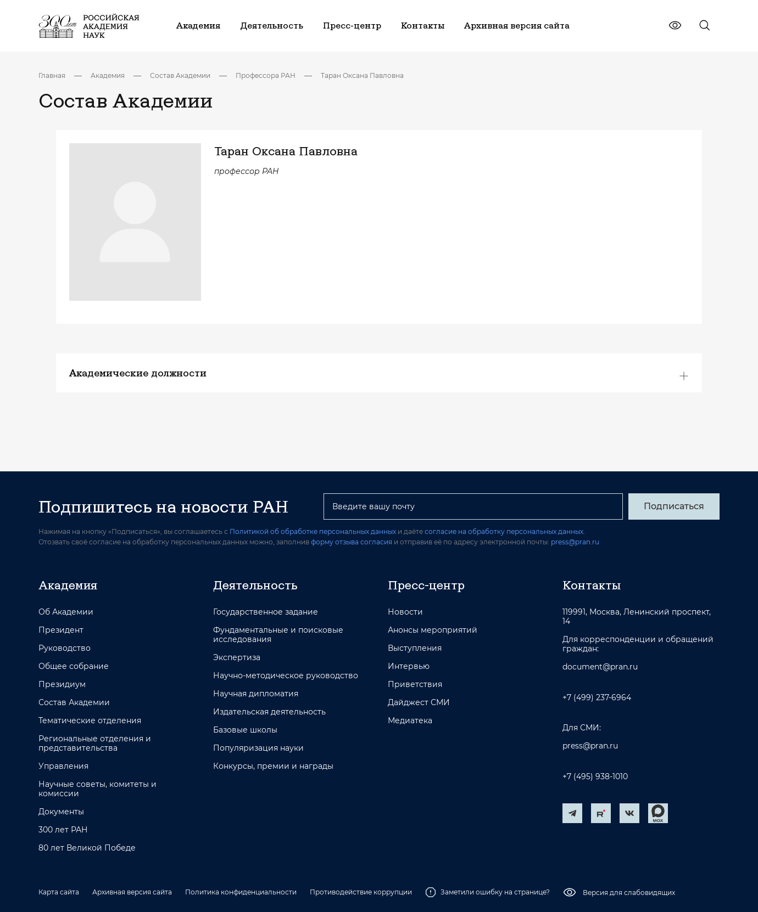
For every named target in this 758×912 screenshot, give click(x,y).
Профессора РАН (266, 75)
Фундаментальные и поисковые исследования (278, 635)
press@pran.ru (575, 542)
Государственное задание (265, 612)
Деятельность (255, 585)
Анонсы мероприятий (432, 630)
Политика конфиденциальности (241, 892)
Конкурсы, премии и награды (273, 766)
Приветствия (415, 684)
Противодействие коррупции (361, 892)
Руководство (64, 648)
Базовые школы (245, 730)
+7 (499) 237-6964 (596, 697)
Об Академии (65, 612)
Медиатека (410, 720)
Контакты (591, 585)
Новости (405, 612)
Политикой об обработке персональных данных (313, 531)
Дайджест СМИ (419, 702)
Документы (61, 812)
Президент (60, 630)
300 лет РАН (63, 830)
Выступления (415, 648)
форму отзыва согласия (351, 542)
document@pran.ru (600, 667)
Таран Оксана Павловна (362, 75)
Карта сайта (58, 892)
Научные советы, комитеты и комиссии (97, 789)
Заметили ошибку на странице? (487, 892)
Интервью (409, 666)
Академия (108, 75)
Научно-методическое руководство (285, 675)
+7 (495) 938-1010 (595, 776)
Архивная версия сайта (132, 892)
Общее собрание (73, 666)
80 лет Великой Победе (87, 848)
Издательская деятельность (269, 712)
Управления (63, 766)
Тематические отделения (89, 720)
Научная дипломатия (255, 694)
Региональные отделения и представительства (94, 743)
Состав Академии (180, 75)
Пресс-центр (426, 585)
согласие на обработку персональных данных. (505, 531)
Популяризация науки (258, 748)
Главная (51, 75)
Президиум (62, 684)
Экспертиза (236, 657)
